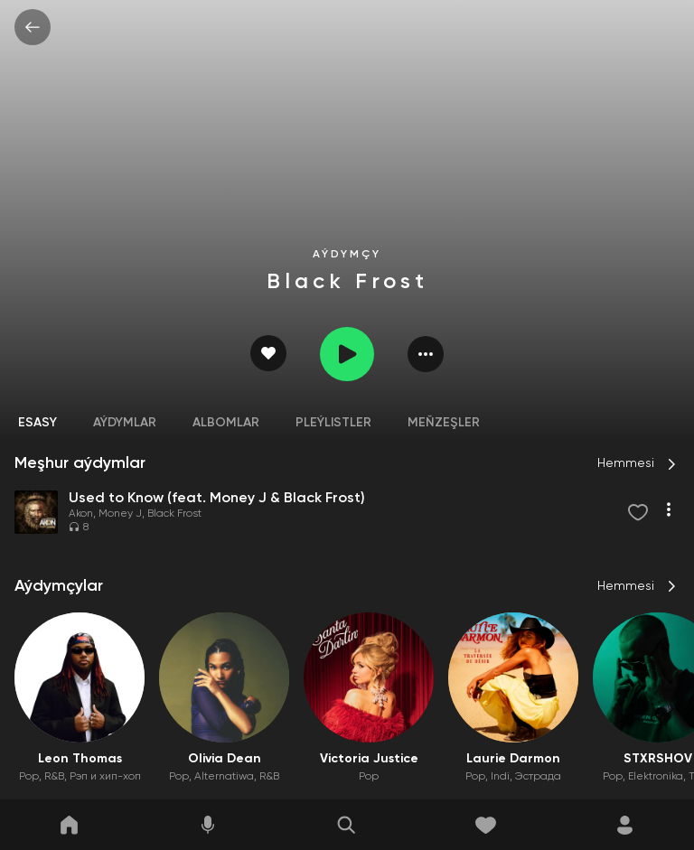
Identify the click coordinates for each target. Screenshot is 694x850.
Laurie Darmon (513, 758)
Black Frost (174, 514)
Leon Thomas (80, 758)
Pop (29, 776)
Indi (500, 776)
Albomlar (225, 422)
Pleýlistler (333, 422)
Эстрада (538, 776)
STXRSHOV (658, 758)
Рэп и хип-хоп (105, 776)
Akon (81, 514)
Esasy (37, 422)
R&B (54, 776)
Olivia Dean (224, 758)
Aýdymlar (124, 422)
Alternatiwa (224, 776)
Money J (120, 514)
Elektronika (655, 776)
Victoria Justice (369, 758)
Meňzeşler (444, 422)
